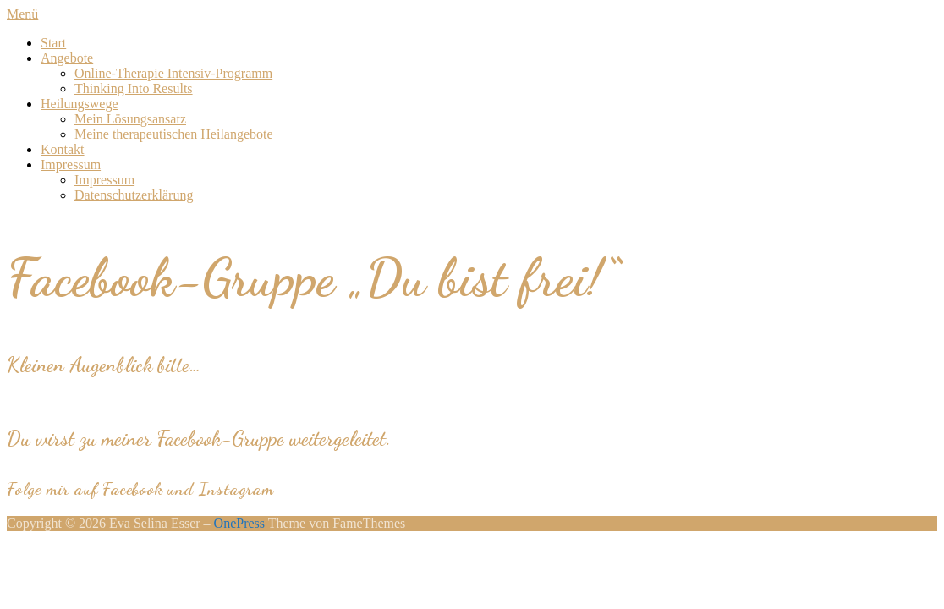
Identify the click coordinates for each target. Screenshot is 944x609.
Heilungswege (79, 103)
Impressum (71, 164)
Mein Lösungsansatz (130, 119)
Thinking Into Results (133, 88)
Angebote (67, 58)
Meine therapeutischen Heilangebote (173, 134)
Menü (22, 14)
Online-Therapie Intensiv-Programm (173, 73)
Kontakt (63, 149)
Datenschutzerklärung (133, 195)
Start (53, 43)
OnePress (239, 523)
